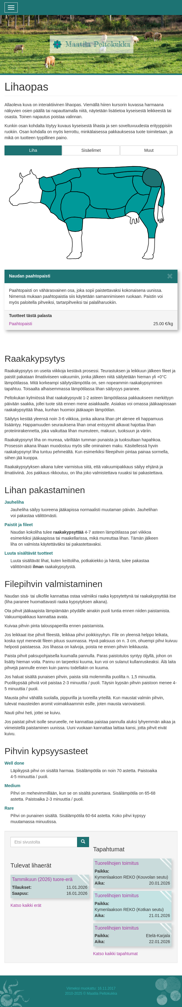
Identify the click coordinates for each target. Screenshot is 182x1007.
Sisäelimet (91, 150)
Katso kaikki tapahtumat (115, 953)
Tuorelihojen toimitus (117, 863)
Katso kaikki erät (25, 905)
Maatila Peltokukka (97, 44)
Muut (149, 150)
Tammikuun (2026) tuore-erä (42, 879)
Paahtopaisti (20, 323)
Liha (33, 150)
